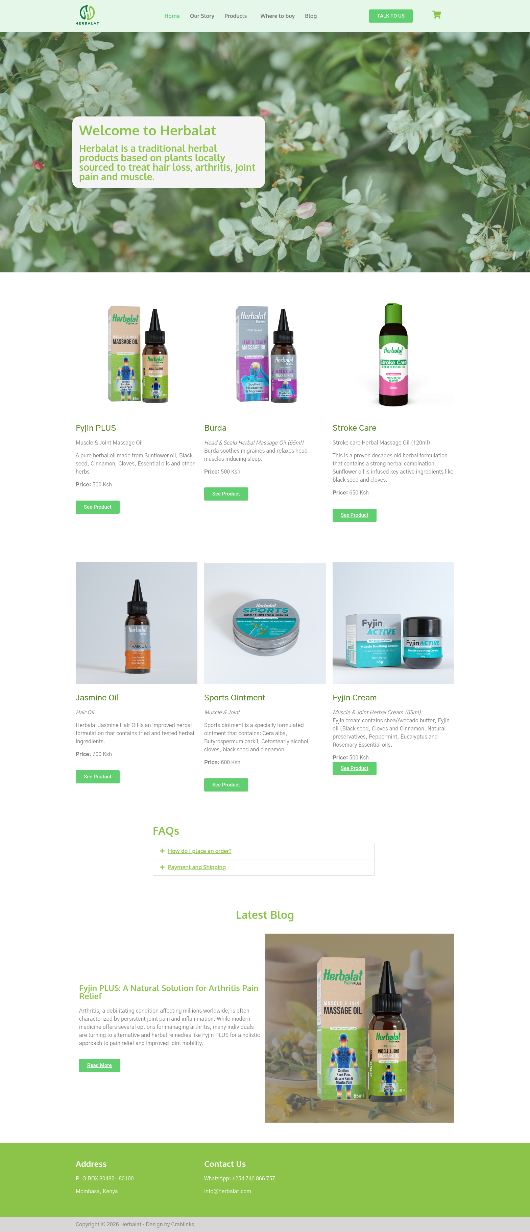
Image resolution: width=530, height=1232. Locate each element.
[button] (237, 16)
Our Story (202, 15)
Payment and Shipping (197, 867)
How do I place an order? (199, 851)
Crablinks (182, 1224)
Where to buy (277, 15)
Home (171, 15)
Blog (311, 15)
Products (235, 15)
